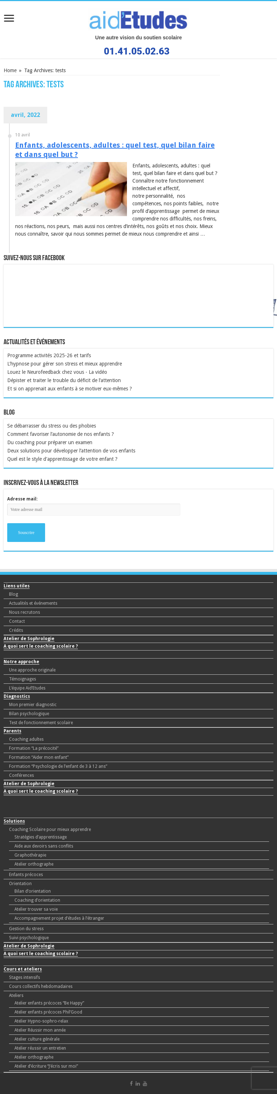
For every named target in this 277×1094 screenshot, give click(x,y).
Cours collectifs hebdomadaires (40, 986)
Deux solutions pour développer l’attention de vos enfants (71, 451)
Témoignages (22, 679)
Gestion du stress (26, 928)
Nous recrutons (24, 612)
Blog (13, 594)
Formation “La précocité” (33, 748)
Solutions (14, 821)
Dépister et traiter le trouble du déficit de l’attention (64, 380)
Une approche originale (32, 670)
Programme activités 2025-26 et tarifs (49, 355)
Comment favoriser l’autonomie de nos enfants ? (60, 434)
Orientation (20, 883)
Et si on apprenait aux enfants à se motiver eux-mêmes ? (69, 388)
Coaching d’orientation (37, 900)
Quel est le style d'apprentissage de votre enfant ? (62, 459)
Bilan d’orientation (32, 891)
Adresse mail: (22, 499)
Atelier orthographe (33, 864)
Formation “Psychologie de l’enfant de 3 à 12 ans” (58, 766)
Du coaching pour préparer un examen (49, 442)
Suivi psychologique (29, 937)
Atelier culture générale (37, 1039)
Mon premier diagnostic (33, 704)
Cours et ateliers (23, 969)
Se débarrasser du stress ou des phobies (51, 426)
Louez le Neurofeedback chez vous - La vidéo (57, 372)
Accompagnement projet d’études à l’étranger (59, 918)
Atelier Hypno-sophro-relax (41, 1021)
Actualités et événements (33, 603)
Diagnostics (17, 696)
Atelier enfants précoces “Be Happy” (49, 1003)
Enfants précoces (26, 874)
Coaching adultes (26, 739)
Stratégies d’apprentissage (40, 837)
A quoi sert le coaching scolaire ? (41, 646)
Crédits (16, 630)
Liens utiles (17, 585)
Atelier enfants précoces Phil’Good (48, 1012)
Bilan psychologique (29, 713)
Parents (12, 731)
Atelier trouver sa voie (36, 909)
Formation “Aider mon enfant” (39, 757)
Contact (17, 621)
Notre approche (21, 661)
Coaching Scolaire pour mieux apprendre (50, 829)
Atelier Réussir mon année (40, 1030)
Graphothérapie (30, 855)
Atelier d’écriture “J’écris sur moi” (46, 1066)
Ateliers (16, 995)
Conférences (21, 775)
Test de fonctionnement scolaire (41, 722)
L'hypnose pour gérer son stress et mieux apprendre (64, 364)
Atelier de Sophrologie (29, 638)
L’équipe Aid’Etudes (27, 688)
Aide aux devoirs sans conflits (43, 846)
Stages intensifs (24, 977)
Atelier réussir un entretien (40, 1048)
